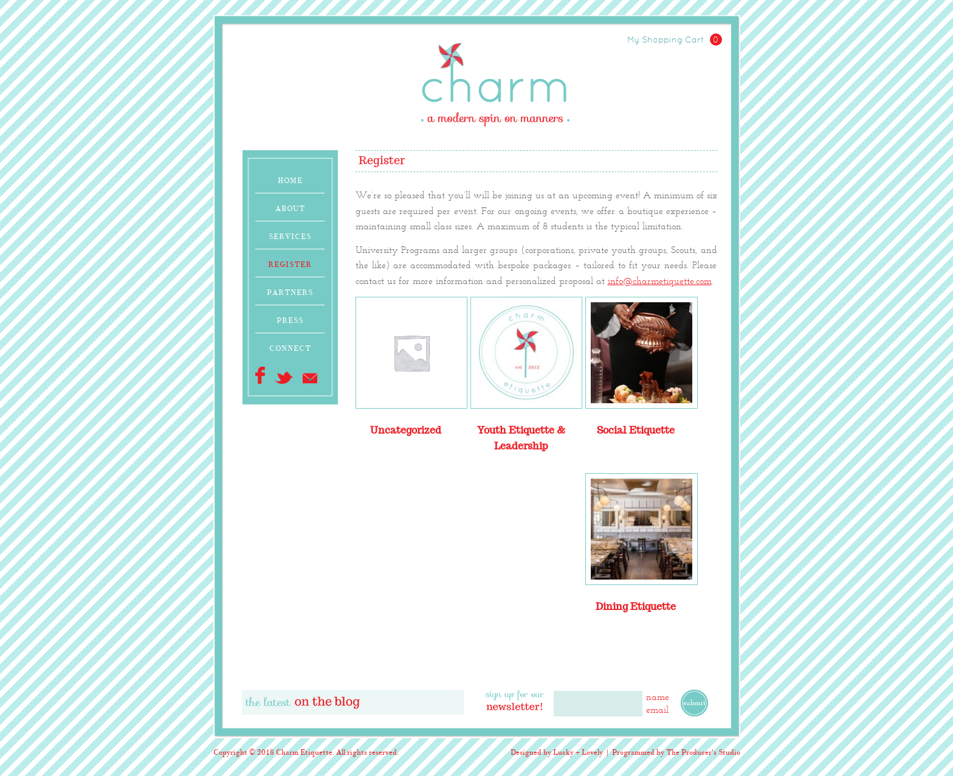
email (657, 709)
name (657, 696)
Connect (290, 348)
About (290, 208)
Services (290, 236)
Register (290, 264)
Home (290, 180)
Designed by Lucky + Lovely (557, 752)
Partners (290, 292)
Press (290, 320)
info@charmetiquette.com (660, 280)
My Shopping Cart (674, 40)
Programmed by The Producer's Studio (676, 752)
